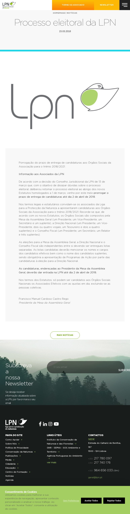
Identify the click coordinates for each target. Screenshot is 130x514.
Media (8, 460)
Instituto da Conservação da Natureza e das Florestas (62, 442)
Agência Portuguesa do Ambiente (64, 456)
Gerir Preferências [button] (71, 501)
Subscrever (103, 378)
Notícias (72, 13)
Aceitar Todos (114, 500)
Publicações (11, 456)
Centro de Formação (16, 472)
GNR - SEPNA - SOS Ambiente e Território (63, 450)
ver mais (51, 463)
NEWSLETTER (107, 5)
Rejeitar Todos (92, 500)
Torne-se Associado (73, 5)
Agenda (9, 480)
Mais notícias (65, 335)
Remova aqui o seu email (65, 376)
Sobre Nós (11, 444)
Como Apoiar (12, 440)
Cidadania (10, 464)
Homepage (59, 13)
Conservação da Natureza (19, 452)
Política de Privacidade (17, 448)
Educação (10, 468)
